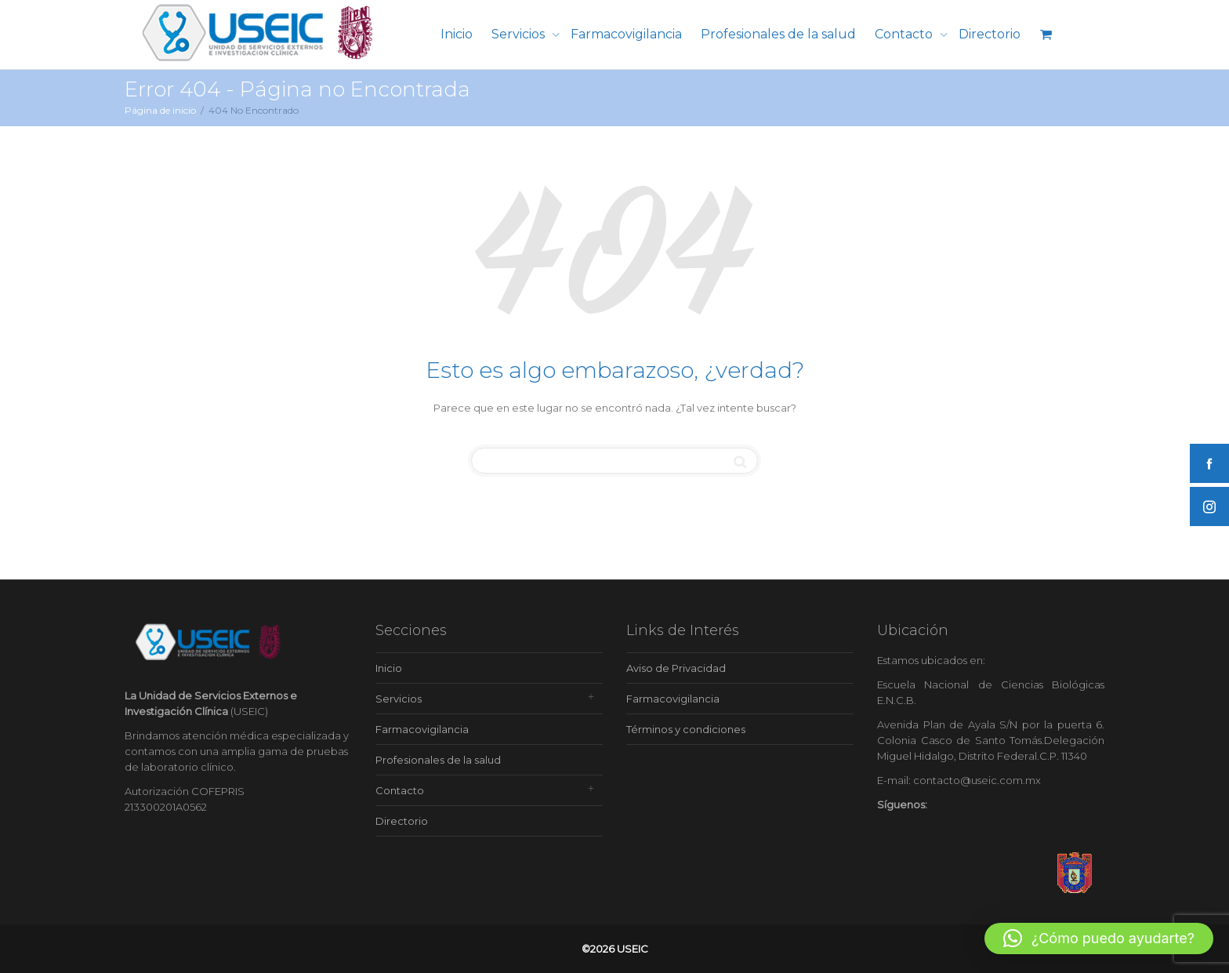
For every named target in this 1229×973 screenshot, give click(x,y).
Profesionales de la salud (778, 34)
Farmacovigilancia (626, 34)
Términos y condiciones (685, 729)
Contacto (905, 34)
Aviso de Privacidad (676, 668)
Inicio (456, 34)
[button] (1098, 938)
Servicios (519, 34)
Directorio (990, 34)
